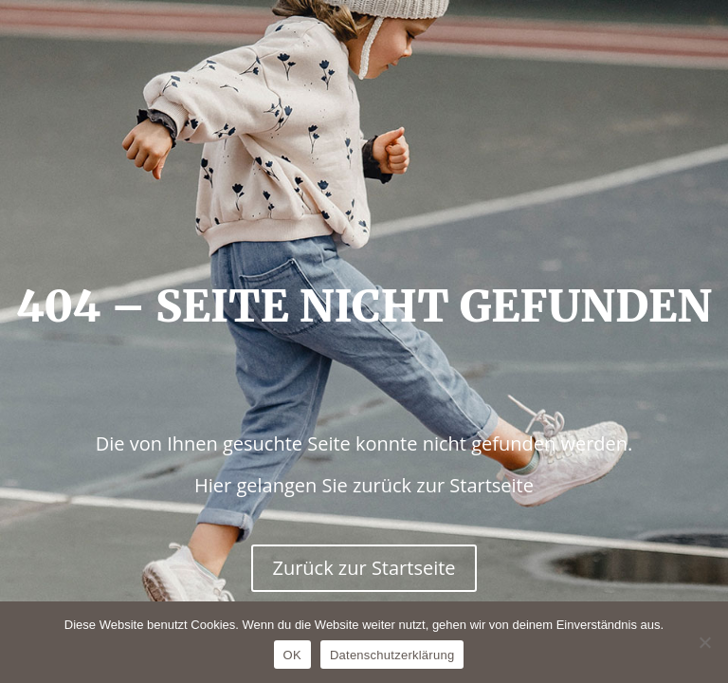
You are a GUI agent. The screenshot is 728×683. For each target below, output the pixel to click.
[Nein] (704, 642)
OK (292, 655)
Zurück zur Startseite (363, 568)
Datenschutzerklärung (392, 655)
